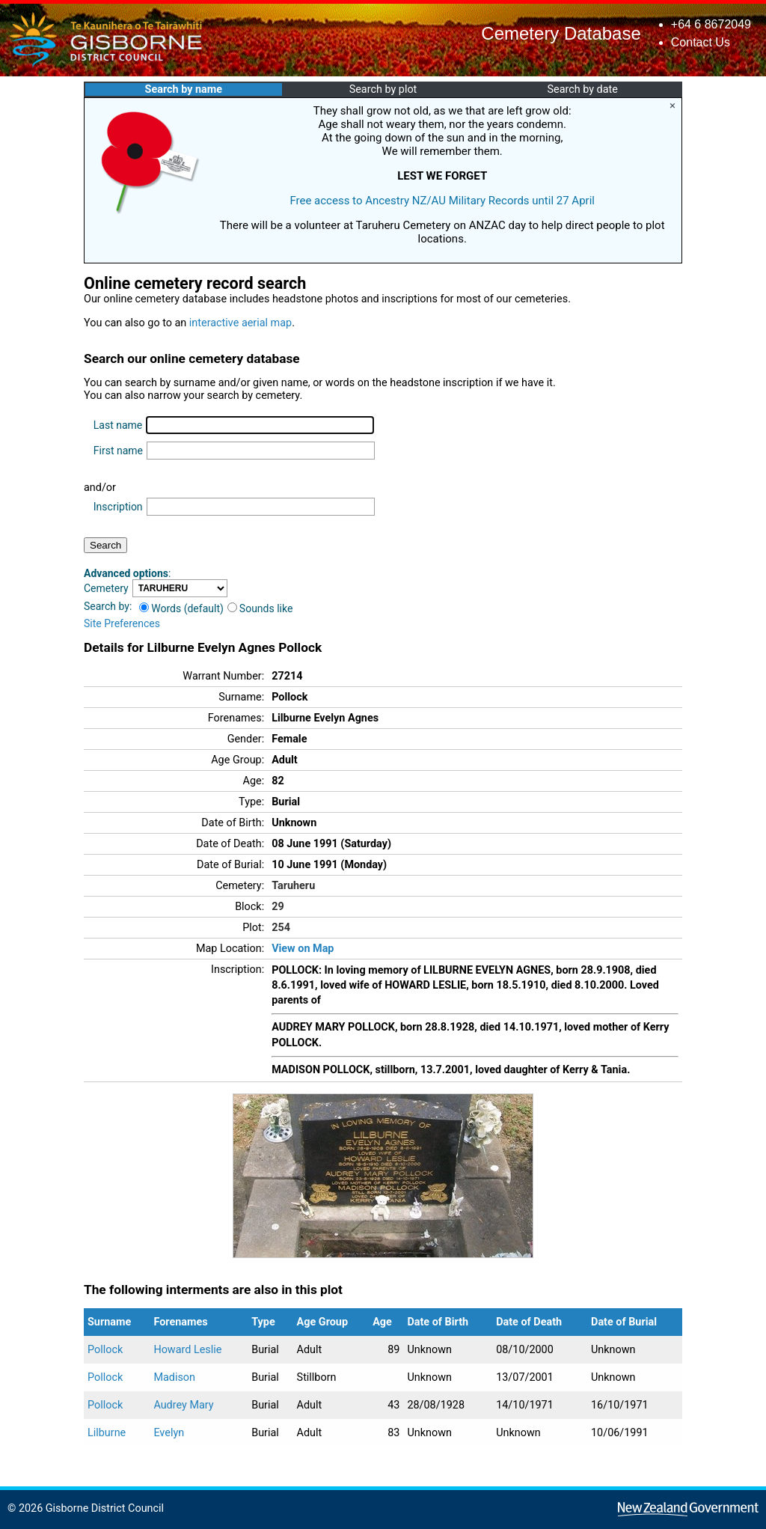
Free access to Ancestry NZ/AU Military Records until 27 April (442, 200)
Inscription (118, 507)
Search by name (183, 89)
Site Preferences (122, 623)
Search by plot (383, 89)
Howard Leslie (187, 1349)
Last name (118, 425)
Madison (174, 1377)
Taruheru (293, 885)
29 (278, 906)
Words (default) (181, 608)
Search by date (582, 89)
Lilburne (107, 1432)
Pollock (105, 1349)
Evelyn (168, 1432)
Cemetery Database (560, 33)
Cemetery (106, 588)
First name (118, 451)
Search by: (108, 606)
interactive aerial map (240, 323)
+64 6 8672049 (711, 24)
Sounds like (260, 608)
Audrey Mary (183, 1405)
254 (281, 927)
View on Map (303, 948)
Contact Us (700, 42)
